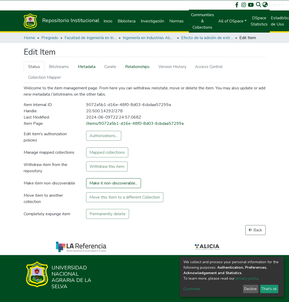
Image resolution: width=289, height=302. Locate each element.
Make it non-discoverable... (113, 183)
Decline (250, 288)
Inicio (108, 21)
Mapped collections (107, 152)
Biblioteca (127, 21)
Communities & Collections (202, 21)
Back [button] (255, 230)
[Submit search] (258, 5)
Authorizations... (103, 136)
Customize (191, 288)
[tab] (34, 66)
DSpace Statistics (259, 21)
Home (29, 38)
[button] (265, 5)
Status (34, 67)
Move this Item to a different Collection (124, 197)
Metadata (86, 67)
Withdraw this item (106, 166)
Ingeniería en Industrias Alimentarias (149, 38)
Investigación (152, 21)
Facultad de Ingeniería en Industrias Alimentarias (91, 38)
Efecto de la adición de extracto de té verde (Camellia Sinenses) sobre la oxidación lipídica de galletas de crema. (207, 38)
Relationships (137, 67)
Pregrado (49, 38)
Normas (176, 21)
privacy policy (247, 278)
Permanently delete (107, 214)
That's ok (269, 288)
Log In (274, 5)
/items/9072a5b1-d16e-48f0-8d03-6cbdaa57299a (135, 123)
